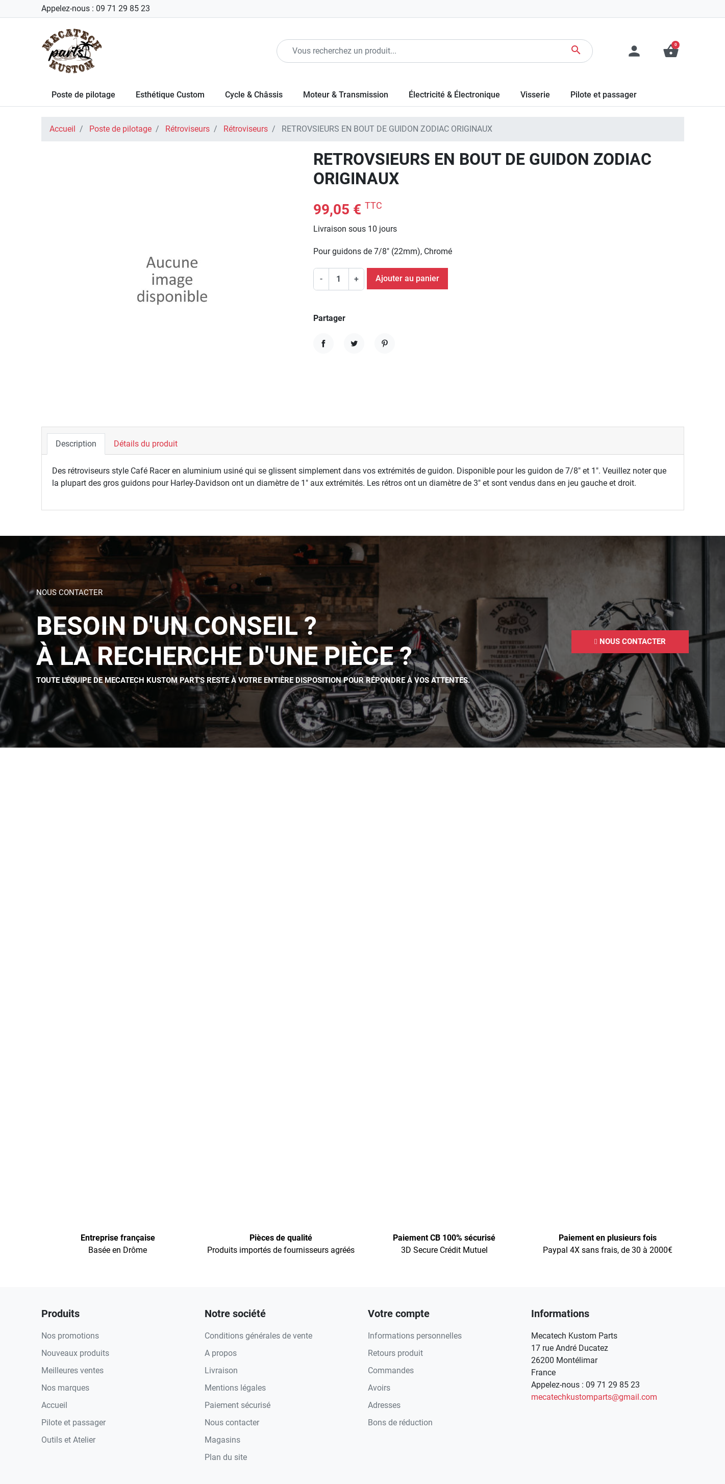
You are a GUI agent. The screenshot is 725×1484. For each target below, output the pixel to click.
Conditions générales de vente (258, 1336)
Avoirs (379, 1388)
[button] (671, 51)
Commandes (391, 1370)
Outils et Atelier (68, 1440)
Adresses (384, 1405)
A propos (221, 1353)
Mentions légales (235, 1388)
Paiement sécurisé (237, 1405)
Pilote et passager (73, 1422)
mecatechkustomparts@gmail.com (594, 1397)
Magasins (222, 1440)
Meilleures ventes (72, 1370)
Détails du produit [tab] (146, 444)
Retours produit (395, 1353)
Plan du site (226, 1457)
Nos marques (65, 1388)
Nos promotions (70, 1336)
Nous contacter (232, 1422)
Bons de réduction (400, 1422)
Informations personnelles (415, 1336)
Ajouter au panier (407, 278)
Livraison (221, 1370)
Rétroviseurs (187, 129)
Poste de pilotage (120, 129)
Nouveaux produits (75, 1353)
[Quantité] (339, 279)
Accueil (62, 129)
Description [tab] (76, 444)
